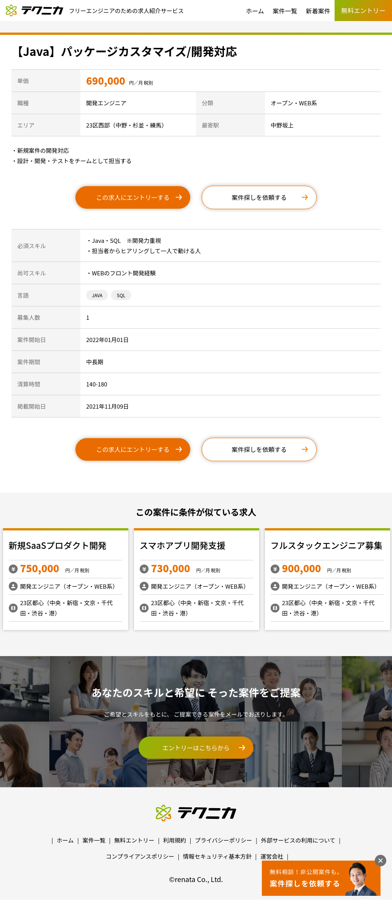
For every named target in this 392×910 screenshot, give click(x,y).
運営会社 (271, 856)
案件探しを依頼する (259, 197)
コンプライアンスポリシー (140, 856)
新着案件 (318, 10)
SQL (121, 295)
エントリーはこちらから (196, 747)
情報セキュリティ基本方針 (217, 856)
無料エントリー (134, 840)
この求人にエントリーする (133, 197)
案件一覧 (285, 10)
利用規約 (174, 840)
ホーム (255, 10)
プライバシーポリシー (223, 840)
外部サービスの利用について (298, 840)
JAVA (97, 295)
